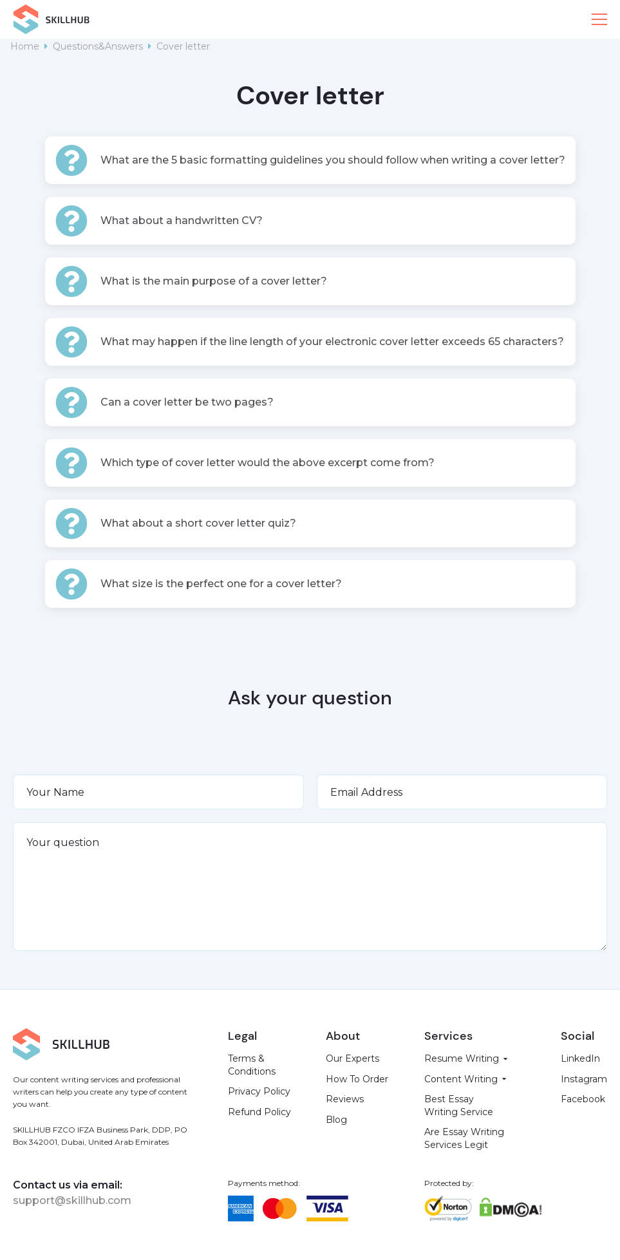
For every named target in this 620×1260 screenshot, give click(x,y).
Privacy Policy (259, 1091)
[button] (599, 19)
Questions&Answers (98, 46)
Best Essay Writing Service (458, 1105)
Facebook (583, 1099)
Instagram (584, 1079)
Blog (336, 1119)
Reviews (345, 1099)
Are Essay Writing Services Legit (464, 1138)
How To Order (357, 1079)
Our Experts (352, 1058)
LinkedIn (580, 1058)
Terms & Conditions (252, 1065)
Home (24, 46)
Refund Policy (259, 1112)
